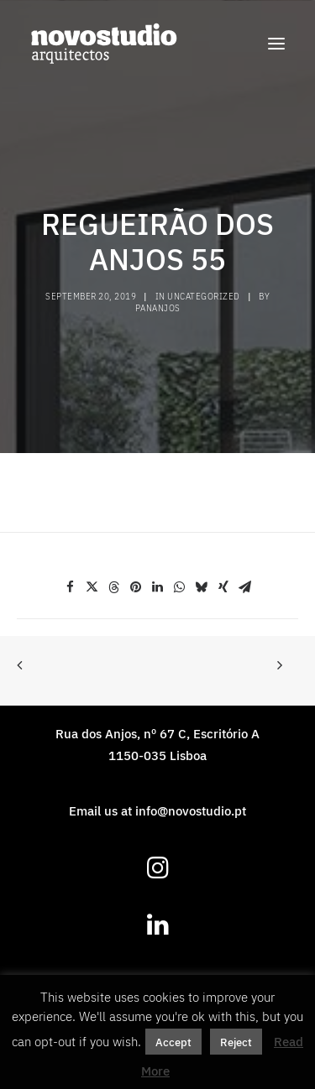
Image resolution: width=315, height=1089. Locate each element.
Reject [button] (236, 1042)
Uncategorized (203, 296)
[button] (276, 43)
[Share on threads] (114, 587)
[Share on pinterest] (136, 587)
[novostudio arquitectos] (103, 44)
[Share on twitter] (92, 587)
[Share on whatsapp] (180, 587)
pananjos (158, 308)
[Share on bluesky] (202, 587)
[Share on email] (245, 587)
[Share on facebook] (70, 587)
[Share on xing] (223, 587)
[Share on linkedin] (158, 587)
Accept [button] (173, 1042)
